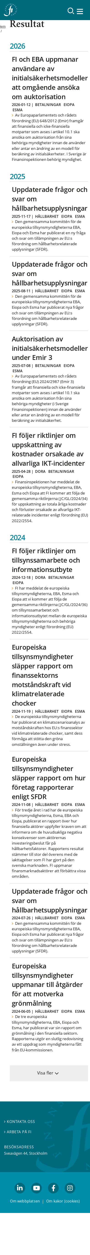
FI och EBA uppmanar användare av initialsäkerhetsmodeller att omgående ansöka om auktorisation (50, 78)
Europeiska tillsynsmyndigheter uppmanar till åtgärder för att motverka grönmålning (47, 984)
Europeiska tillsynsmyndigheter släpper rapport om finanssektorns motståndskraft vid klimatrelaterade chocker (42, 675)
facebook (53, 1195)
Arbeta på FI (17, 1131)
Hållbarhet (47, 216)
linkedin (20, 1195)
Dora (40, 471)
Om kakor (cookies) (63, 1201)
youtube (37, 1195)
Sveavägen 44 (15, 1153)
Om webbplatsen (25, 1201)
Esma (18, 109)
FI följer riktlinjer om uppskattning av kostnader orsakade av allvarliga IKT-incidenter (48, 449)
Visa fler (45, 1073)
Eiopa (69, 104)
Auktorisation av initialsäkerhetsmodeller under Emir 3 (50, 348)
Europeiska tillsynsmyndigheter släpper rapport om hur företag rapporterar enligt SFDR (49, 778)
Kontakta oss (19, 1121)
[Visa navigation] (80, 11)
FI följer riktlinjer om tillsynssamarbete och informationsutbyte (46, 560)
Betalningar (48, 104)
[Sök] (71, 11)
